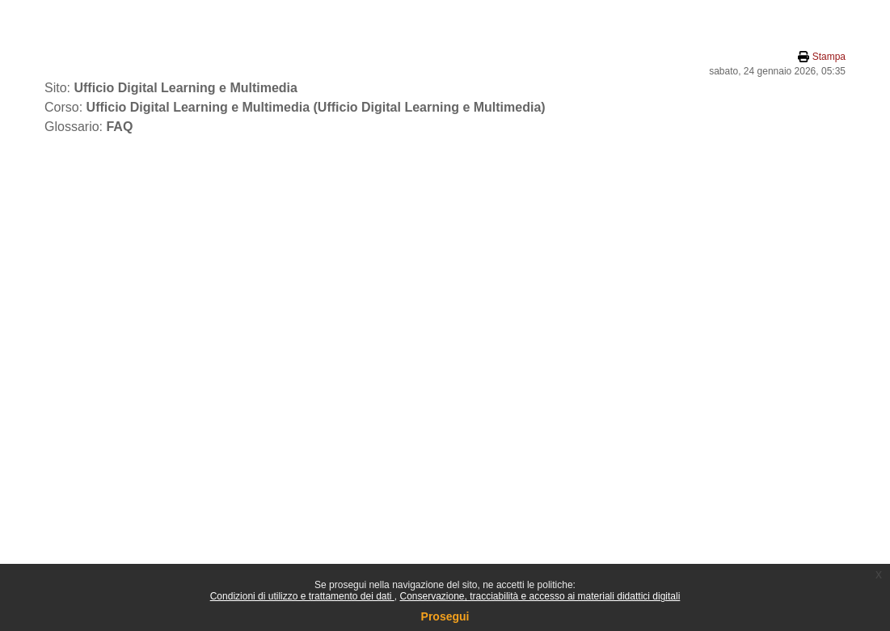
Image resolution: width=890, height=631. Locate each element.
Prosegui (445, 616)
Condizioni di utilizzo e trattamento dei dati (302, 596)
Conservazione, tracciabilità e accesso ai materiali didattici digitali (539, 596)
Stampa (829, 56)
